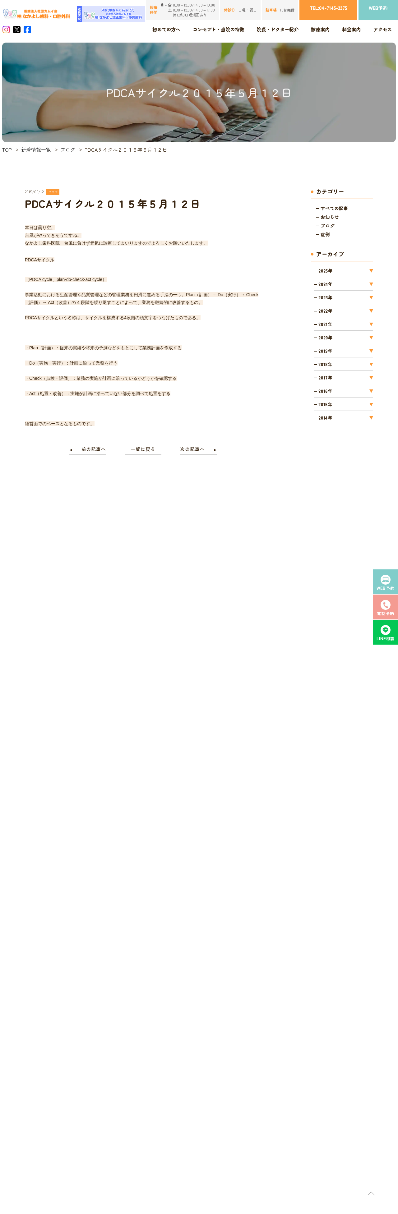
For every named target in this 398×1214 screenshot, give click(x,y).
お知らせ (330, 217)
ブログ (67, 149)
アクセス (382, 29)
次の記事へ (192, 449)
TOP (7, 149)
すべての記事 (334, 208)
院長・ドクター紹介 (277, 29)
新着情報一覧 (36, 149)
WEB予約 (378, 8)
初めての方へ (166, 29)
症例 (325, 234)
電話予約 (385, 607)
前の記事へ (93, 449)
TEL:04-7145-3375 (328, 8)
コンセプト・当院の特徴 (218, 29)
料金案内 (351, 29)
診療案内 (320, 29)
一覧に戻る (143, 449)
